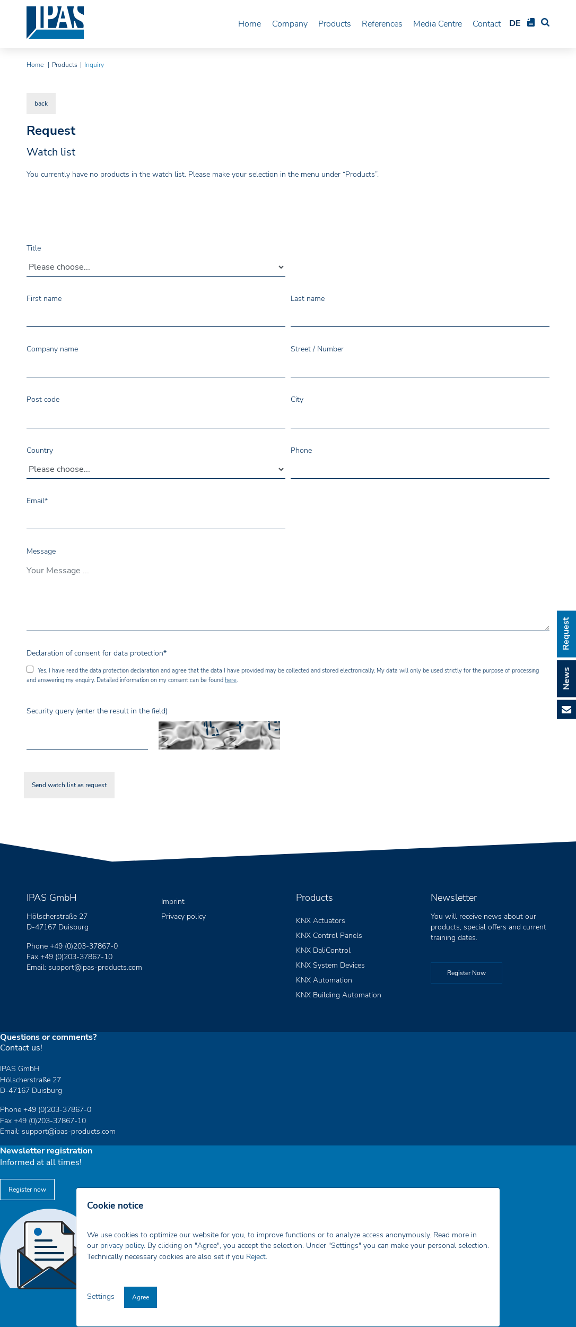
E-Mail (566, 709)
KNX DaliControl (323, 950)
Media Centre (437, 23)
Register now (27, 1189)
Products (332, 23)
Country (40, 450)
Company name (52, 349)
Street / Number (317, 349)
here (231, 680)
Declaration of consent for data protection (97, 653)
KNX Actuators (320, 921)
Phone (301, 450)
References (381, 23)
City (297, 399)
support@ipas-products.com (95, 967)
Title (34, 248)
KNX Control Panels (329, 935)
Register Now (466, 973)
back (41, 103)
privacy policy (122, 1245)
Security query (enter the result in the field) (97, 711)
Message (41, 551)
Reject (256, 1257)
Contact (487, 23)
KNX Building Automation (338, 995)
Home (246, 23)
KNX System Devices (330, 965)
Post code (43, 399)
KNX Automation (324, 980)
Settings (102, 1296)
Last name (308, 299)
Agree (140, 1297)
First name (44, 299)
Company (287, 23)
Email (37, 501)
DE (515, 23)
